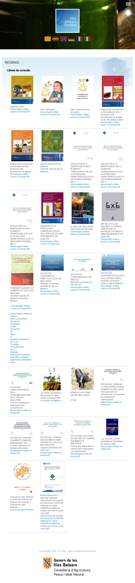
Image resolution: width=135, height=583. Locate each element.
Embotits (14, 352)
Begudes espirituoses (19, 339)
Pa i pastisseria (17, 347)
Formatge (14, 344)
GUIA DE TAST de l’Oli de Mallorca (51, 170)
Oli (11, 331)
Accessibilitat (44, 551)
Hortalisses (15, 324)
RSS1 (54, 551)
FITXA (73, 400)
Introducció (15, 321)
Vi (11, 337)
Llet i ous (14, 342)
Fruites (13, 326)
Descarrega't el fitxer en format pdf (20, 411)
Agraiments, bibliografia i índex (21, 361)
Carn (12, 349)
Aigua (12, 334)
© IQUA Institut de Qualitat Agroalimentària (77, 551)
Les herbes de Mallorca (50, 400)
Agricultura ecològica (19, 357)
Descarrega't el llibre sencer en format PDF (20, 110)
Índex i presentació (18, 319)
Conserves (15, 329)
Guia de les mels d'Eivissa (21, 510)
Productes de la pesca (20, 354)
